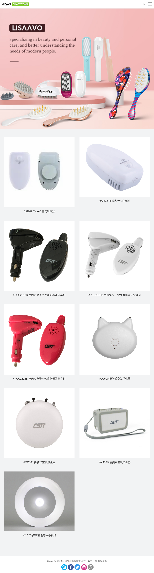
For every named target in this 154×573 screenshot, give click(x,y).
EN (143, 4)
